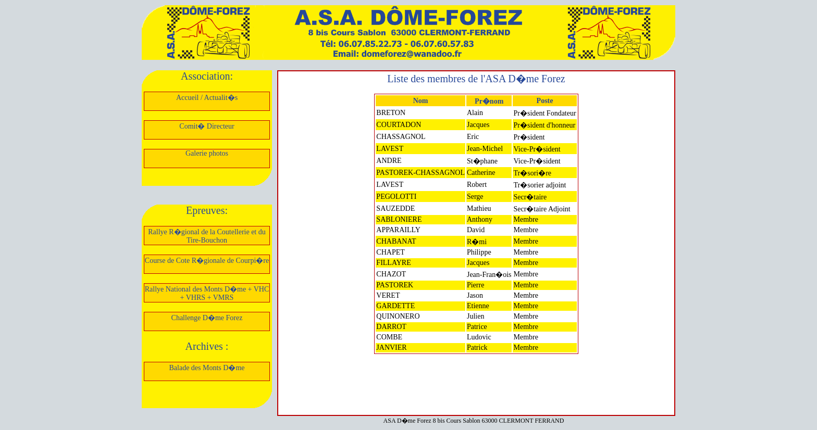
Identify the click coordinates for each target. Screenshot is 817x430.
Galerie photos (206, 153)
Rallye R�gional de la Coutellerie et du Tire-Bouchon (207, 236)
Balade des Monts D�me (206, 368)
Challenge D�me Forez (207, 318)
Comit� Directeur (206, 126)
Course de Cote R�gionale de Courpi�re (207, 260)
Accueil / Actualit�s (207, 98)
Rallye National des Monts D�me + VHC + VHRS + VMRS (207, 293)
